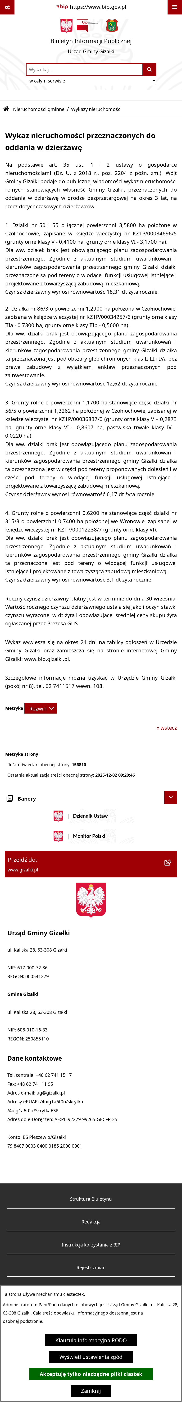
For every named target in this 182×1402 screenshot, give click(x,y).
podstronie (31, 1321)
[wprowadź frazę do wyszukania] (84, 69)
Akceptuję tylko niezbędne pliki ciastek (91, 1374)
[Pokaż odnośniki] (7, 7)
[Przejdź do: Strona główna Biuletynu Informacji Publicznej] (6, 109)
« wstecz (166, 727)
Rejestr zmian (91, 1267)
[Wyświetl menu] (175, 7)
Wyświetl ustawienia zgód (91, 1356)
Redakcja (91, 1222)
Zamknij (91, 1390)
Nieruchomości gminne (38, 109)
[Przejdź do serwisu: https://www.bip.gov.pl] (91, 7)
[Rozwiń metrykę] (40, 708)
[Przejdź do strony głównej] (91, 39)
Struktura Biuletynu (91, 1199)
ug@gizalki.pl (50, 1093)
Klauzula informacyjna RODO (91, 1340)
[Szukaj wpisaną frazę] (149, 69)
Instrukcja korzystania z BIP (91, 1245)
